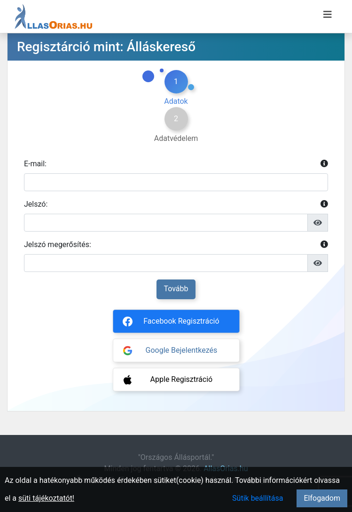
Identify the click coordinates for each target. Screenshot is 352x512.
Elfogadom (322, 498)
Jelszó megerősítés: (176, 244)
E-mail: (176, 164)
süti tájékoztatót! (46, 498)
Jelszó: (176, 204)
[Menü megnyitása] (327, 14)
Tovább (176, 288)
